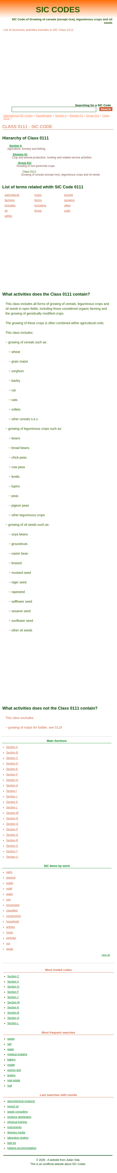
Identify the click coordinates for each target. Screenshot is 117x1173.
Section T (12, 851)
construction (13, 916)
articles (10, 927)
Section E (12, 769)
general (10, 877)
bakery (11, 1059)
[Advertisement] (57, 67)
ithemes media (16, 1132)
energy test (14, 1070)
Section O (12, 824)
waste (10, 1038)
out (8, 943)
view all (106, 955)
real (9, 1085)
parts (9, 872)
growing (69, 200)
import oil (13, 1106)
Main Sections (57, 741)
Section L (12, 807)
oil (6, 210)
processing (12, 905)
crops (38, 195)
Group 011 (92, 115)
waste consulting (17, 1111)
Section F (12, 774)
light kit (11, 1143)
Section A (60, 115)
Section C (12, 758)
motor (9, 932)
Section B (12, 752)
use (8, 899)
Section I (11, 791)
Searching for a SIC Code (93, 105)
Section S (12, 845)
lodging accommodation (21, 1148)
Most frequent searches (58, 1032)
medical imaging (17, 1054)
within (8, 216)
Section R (12, 840)
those (38, 210)
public (9, 883)
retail (9, 888)
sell (9, 1044)
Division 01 (76, 115)
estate (11, 1064)
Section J (11, 796)
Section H (12, 785)
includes (10, 205)
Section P (12, 829)
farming (9, 200)
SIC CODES (58, 9)
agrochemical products (21, 1101)
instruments (14, 1127)
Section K (12, 802)
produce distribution (19, 1117)
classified (11, 910)
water (9, 894)
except (68, 195)
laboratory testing (17, 1137)
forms (38, 200)
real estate (13, 1080)
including (40, 205)
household (12, 921)
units (67, 210)
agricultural (12, 195)
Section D (12, 763)
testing (11, 1075)
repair (9, 949)
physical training (17, 1122)
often (67, 205)
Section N (12, 818)
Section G (12, 780)
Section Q (12, 834)
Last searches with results (58, 1095)
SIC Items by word (57, 866)
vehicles (11, 938)
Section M (12, 813)
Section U (12, 856)
